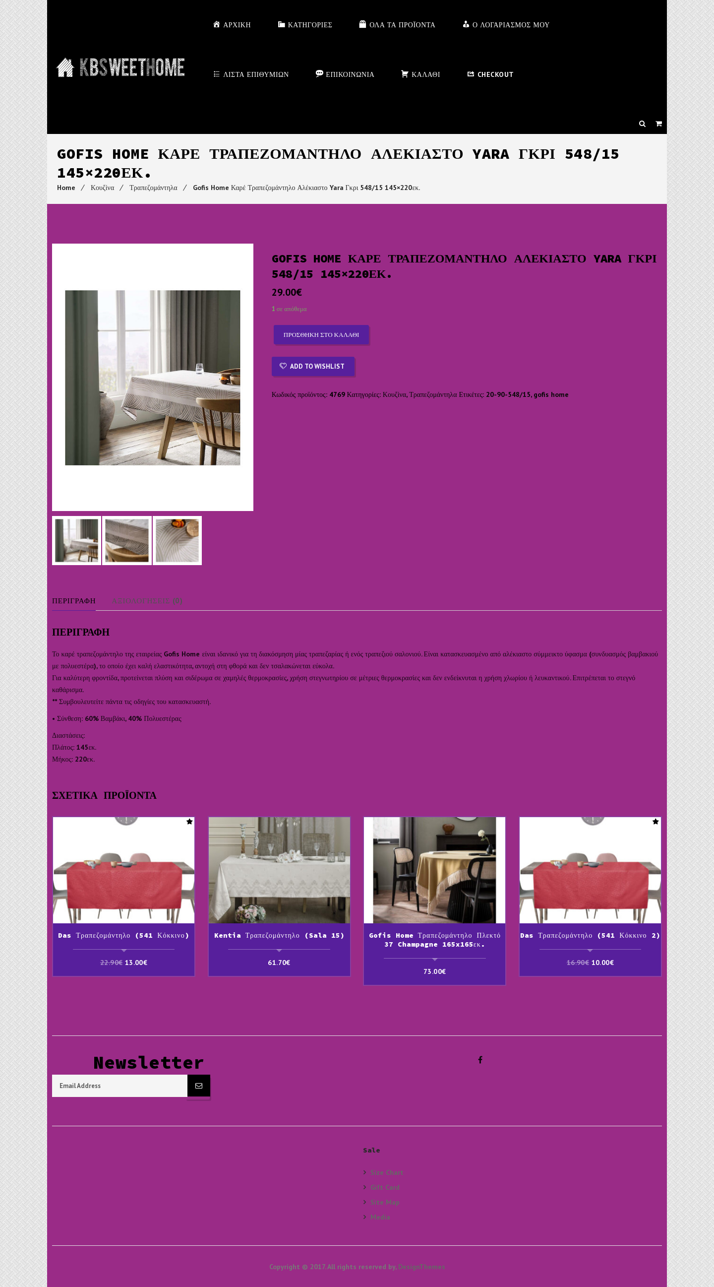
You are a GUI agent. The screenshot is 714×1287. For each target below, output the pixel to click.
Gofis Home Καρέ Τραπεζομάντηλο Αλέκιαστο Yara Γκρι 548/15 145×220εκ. (306, 187)
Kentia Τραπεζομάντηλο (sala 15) (279, 936)
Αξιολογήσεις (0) (153, 602)
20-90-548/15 (508, 394)
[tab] (82, 602)
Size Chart (387, 1172)
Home (66, 187)
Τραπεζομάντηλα (153, 187)
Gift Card (385, 1186)
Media (380, 1216)
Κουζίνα (102, 187)
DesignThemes (421, 1266)
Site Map (385, 1201)
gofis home (551, 394)
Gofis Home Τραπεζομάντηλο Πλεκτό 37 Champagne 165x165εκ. (435, 941)
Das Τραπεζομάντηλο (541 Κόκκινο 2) (590, 936)
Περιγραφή (75, 602)
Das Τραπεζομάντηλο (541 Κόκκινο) (123, 936)
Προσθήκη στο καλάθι (321, 334)
